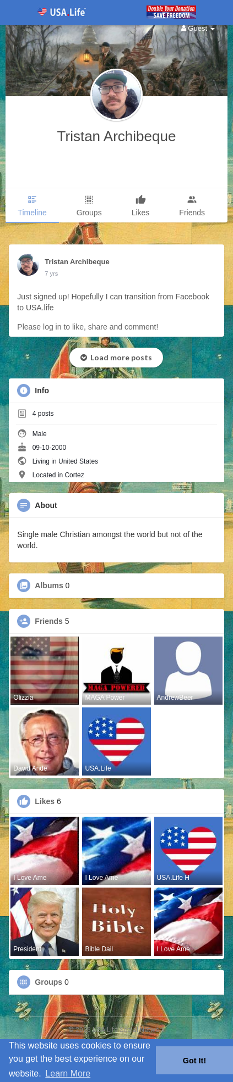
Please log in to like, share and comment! (87, 326)
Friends (49, 621)
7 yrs (51, 273)
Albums (49, 585)
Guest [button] (198, 28)
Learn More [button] (67, 1073)
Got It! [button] (194, 1060)
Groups (48, 982)
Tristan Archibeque (116, 136)
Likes (45, 801)
